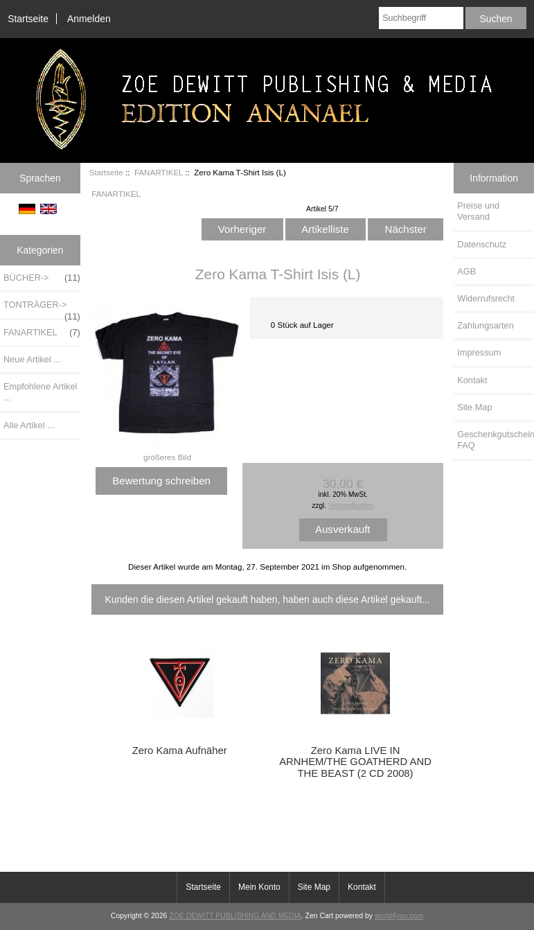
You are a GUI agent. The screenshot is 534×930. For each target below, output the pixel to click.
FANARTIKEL (158, 172)
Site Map (474, 407)
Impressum (479, 352)
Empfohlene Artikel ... (40, 392)
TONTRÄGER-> (41, 308)
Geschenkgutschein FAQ (495, 439)
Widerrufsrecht (486, 298)
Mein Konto (259, 887)
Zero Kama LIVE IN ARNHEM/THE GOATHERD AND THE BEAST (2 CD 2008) (355, 761)
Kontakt (472, 380)
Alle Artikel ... (29, 425)
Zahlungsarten (485, 325)
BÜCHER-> (41, 277)
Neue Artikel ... (32, 359)
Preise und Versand (478, 211)
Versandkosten (351, 505)
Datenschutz (481, 244)
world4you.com (399, 916)
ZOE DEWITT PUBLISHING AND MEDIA (235, 916)
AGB (466, 271)
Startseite (28, 18)
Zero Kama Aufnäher (179, 750)
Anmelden (89, 18)
